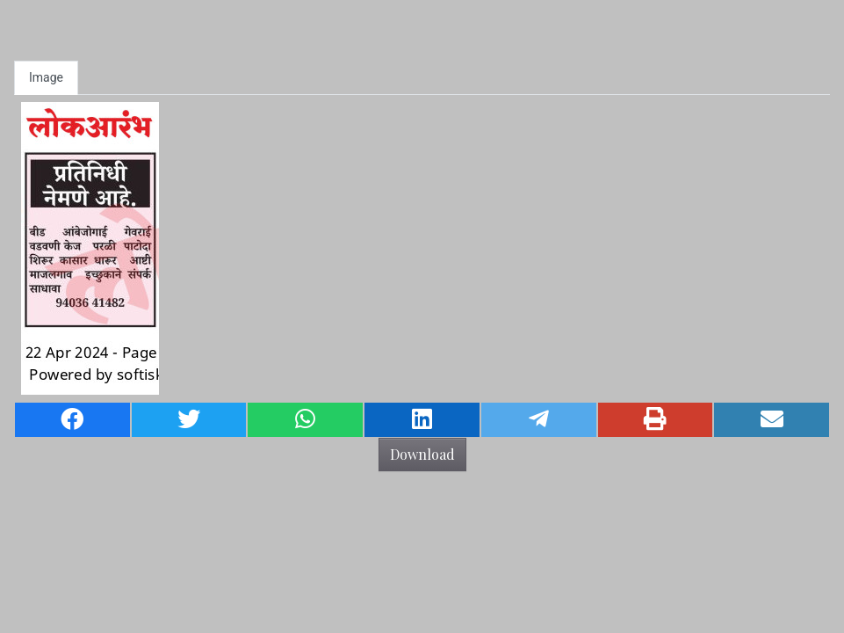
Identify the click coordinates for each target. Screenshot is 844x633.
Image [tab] (46, 77)
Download (422, 454)
